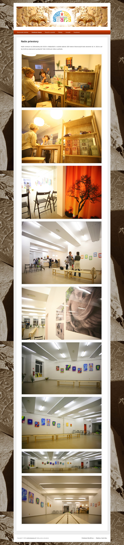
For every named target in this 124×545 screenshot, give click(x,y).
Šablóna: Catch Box (101, 538)
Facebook (77, 32)
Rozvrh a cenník (50, 32)
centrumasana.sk (31, 538)
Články (60, 32)
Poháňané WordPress (88, 538)
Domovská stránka (22, 32)
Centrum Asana (37, 32)
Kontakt (68, 32)
